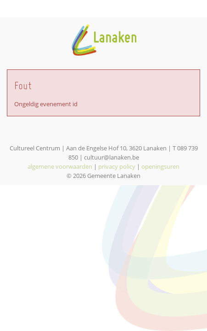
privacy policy (116, 166)
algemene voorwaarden (60, 166)
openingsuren (160, 166)
